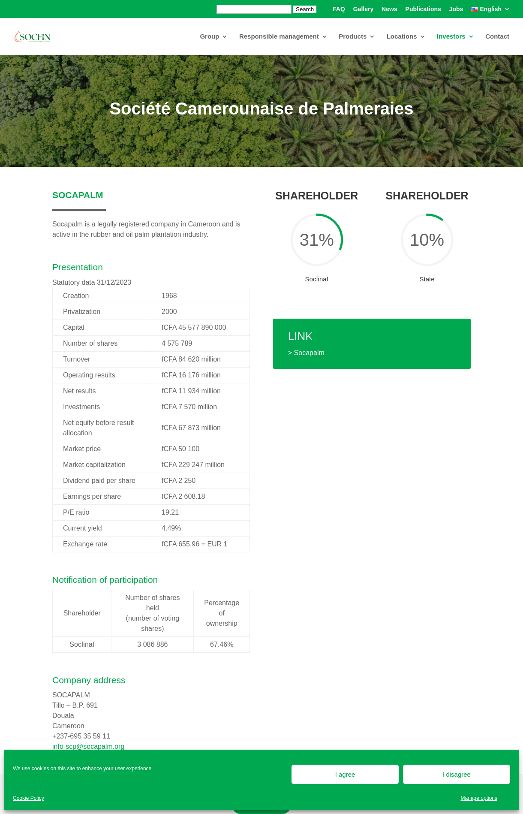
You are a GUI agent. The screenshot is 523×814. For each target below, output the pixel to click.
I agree (345, 774)
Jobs (456, 9)
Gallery (363, 9)
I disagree (456, 774)
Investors (451, 36)
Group (209, 36)
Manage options (479, 798)
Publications (423, 9)
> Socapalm (306, 352)
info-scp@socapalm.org (88, 746)
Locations (402, 36)
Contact (497, 36)
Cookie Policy (28, 798)
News (389, 9)
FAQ (339, 9)
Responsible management (279, 36)
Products (353, 36)
